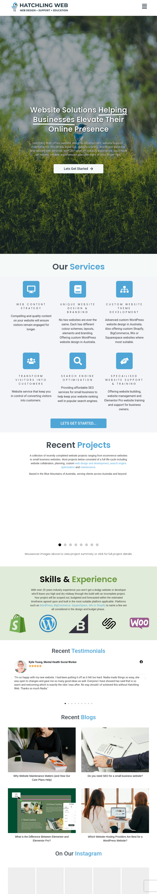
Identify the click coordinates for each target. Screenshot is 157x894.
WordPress (46, 605)
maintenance (88, 467)
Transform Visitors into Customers (31, 380)
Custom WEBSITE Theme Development (124, 308)
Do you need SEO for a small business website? (115, 775)
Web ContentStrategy (31, 306)
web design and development (92, 463)
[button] (144, 7)
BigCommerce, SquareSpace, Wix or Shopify (79, 605)
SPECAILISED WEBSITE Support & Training (124, 380)
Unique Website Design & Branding (77, 308)
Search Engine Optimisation (78, 378)
